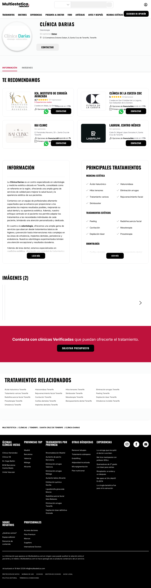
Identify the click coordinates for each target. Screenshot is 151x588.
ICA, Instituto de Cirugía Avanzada (50, 86)
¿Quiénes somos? (9, 525)
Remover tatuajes (79, 442)
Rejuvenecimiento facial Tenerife (48, 385)
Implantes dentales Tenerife (46, 396)
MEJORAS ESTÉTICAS (114, 14)
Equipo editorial (8, 529)
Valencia (27, 450)
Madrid (27, 442)
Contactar (61, 102)
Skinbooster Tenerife (74, 385)
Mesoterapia (126, 219)
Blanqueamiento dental (131, 244)
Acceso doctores (31, 522)
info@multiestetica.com (35, 560)
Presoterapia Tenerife (13, 393)
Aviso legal (68, 566)
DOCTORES (22, 14)
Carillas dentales (97, 244)
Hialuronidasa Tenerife (44, 381)
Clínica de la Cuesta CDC (125, 85)
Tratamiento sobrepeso (81, 446)
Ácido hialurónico (98, 176)
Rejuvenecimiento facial (131, 188)
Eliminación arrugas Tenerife (107, 381)
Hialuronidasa (126, 176)
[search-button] (109, 4)
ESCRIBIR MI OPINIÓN (136, 13)
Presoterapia (126, 225)
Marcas (27, 530)
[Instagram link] (127, 436)
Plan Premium (29, 526)
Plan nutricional (78, 462)
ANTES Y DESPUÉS (95, 14)
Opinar (54, 34)
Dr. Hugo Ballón (8, 453)
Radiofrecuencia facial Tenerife (17, 389)
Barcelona (28, 446)
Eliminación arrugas (129, 182)
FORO (70, 14)
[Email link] (146, 436)
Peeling (93, 213)
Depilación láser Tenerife (106, 389)
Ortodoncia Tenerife (13, 396)
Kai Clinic (40, 117)
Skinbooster (95, 195)
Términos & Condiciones (29, 570)
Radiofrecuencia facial (130, 213)
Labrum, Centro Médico (125, 117)
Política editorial (9, 570)
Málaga (27, 454)
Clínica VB (6, 449)
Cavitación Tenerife (43, 389)
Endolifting (76, 450)
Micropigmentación (80, 458)
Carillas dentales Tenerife (45, 393)
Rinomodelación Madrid (55, 445)
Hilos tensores (96, 182)
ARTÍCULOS (80, 14)
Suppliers (28, 534)
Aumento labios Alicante (56, 470)
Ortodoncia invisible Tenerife (108, 393)
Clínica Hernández (9, 445)
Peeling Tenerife (103, 385)
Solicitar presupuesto (75, 340)
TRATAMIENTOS (8, 14)
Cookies (39, 566)
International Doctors (32, 538)
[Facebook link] (136, 436)
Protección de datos (10, 566)
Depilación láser (97, 225)
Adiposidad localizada (81, 454)
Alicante (27, 458)
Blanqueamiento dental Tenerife (79, 393)
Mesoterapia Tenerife (74, 389)
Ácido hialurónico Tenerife (15, 381)
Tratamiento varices (99, 188)
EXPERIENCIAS (36, 14)
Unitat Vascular (8, 464)
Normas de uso (28, 566)
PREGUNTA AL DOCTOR (54, 14)
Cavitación (95, 219)
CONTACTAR (47, 47)
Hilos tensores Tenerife (75, 381)
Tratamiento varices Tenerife (16, 385)
